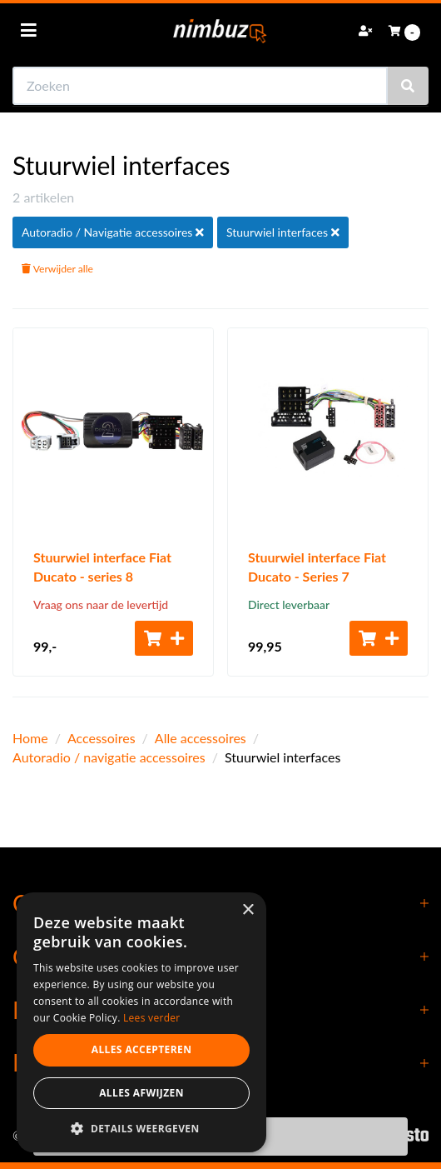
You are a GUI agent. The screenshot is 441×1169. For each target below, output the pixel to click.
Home (30, 738)
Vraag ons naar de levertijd (100, 604)
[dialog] (141, 1022)
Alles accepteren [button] (142, 1049)
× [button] (247, 910)
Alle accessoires (200, 738)
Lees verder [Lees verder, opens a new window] (152, 1018)
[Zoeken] (408, 86)
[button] (141, 1128)
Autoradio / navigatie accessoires (109, 757)
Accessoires (101, 738)
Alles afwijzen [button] (141, 1093)
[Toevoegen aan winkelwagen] (164, 638)
